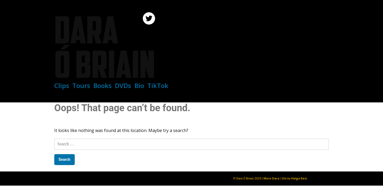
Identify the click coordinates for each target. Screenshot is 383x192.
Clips (61, 85)
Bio (139, 85)
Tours (81, 85)
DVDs (123, 85)
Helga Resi (299, 178)
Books (102, 85)
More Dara (271, 178)
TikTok (157, 85)
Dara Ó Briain (104, 47)
